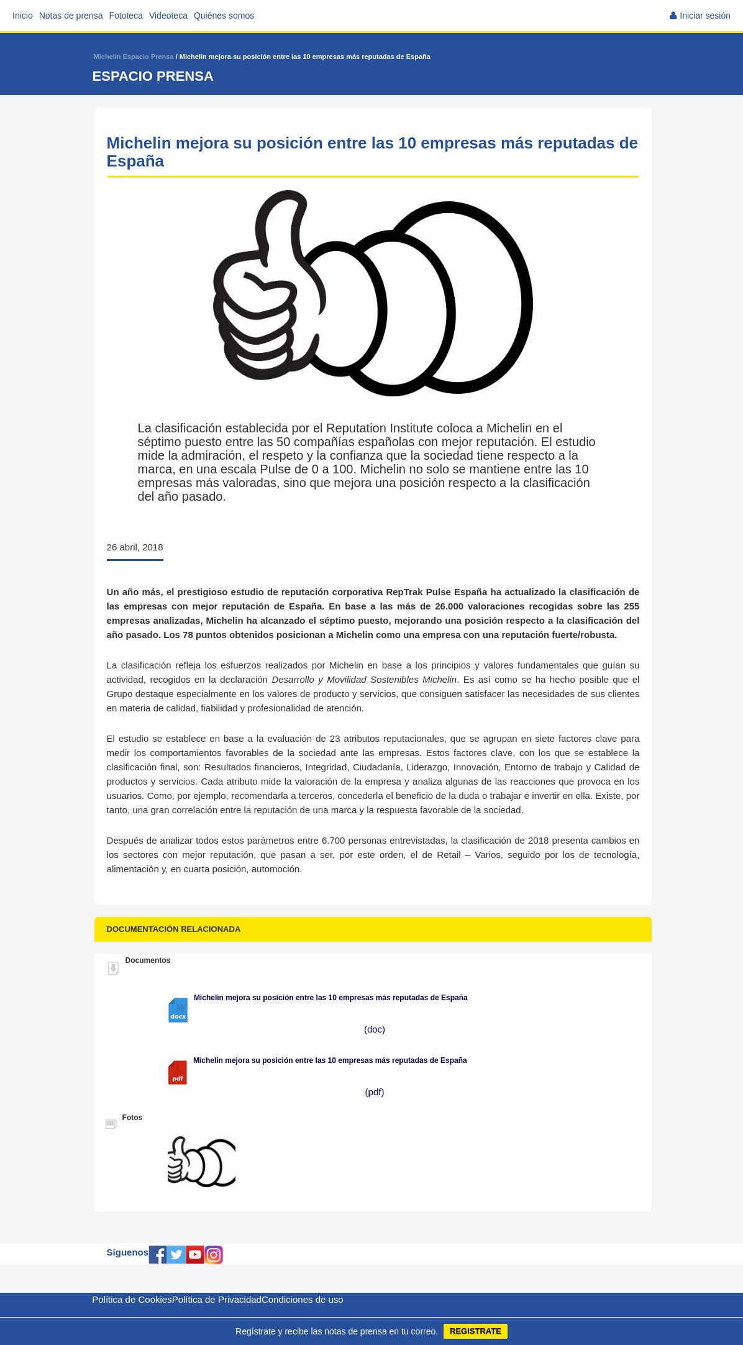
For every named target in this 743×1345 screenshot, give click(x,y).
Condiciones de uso (303, 1299)
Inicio (22, 16)
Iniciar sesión (705, 16)
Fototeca (125, 16)
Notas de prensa (71, 16)
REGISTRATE (475, 1331)
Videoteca (168, 16)
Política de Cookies (131, 1299)
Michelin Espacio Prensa (134, 56)
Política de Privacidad (217, 1299)
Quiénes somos (224, 16)
